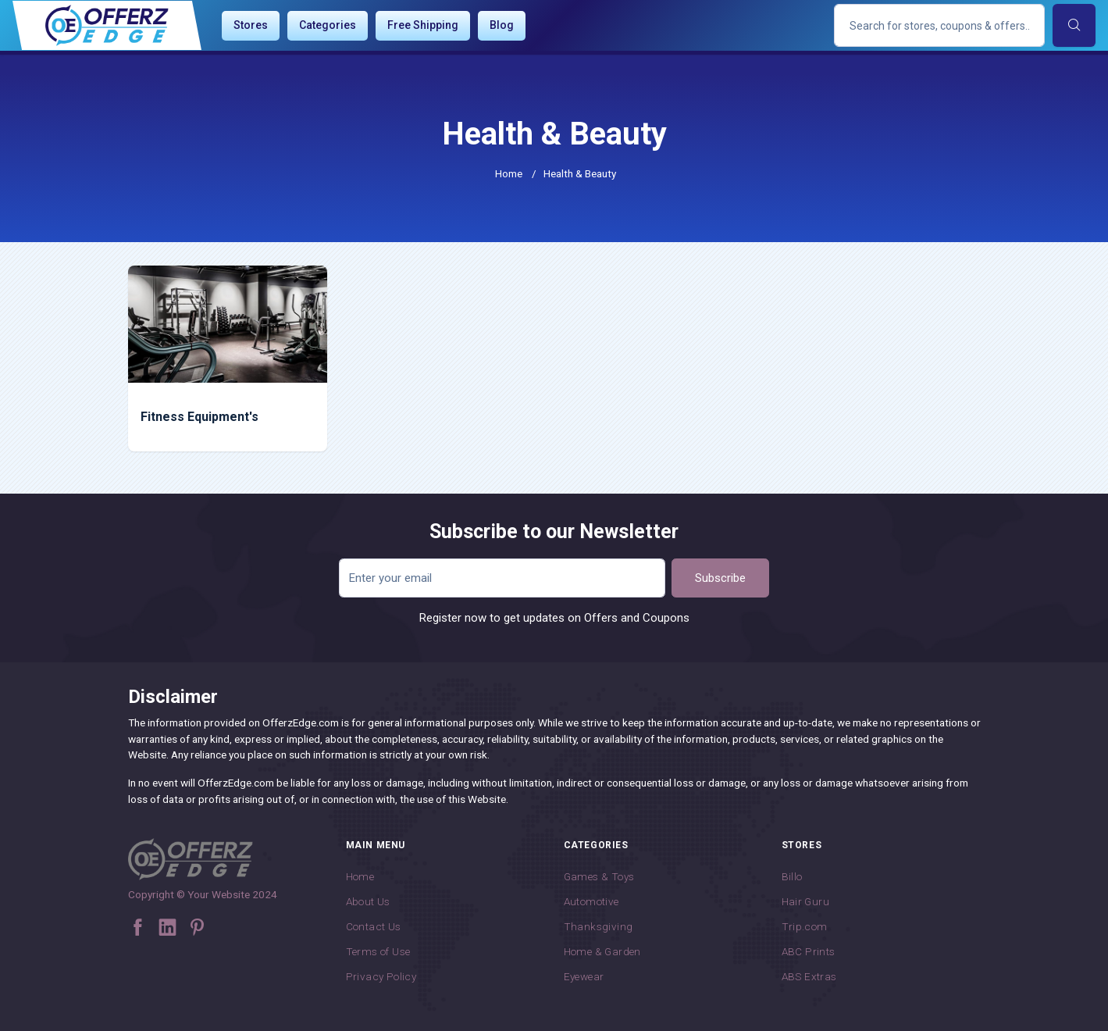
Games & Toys (599, 876)
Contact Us (373, 926)
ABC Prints (808, 951)
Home (508, 173)
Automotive (591, 901)
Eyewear (584, 976)
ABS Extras (809, 976)
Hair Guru (806, 901)
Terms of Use (378, 951)
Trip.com (805, 926)
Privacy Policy (381, 976)
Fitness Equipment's (199, 416)
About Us (368, 901)
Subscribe (720, 578)
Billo (792, 876)
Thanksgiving (598, 926)
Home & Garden (602, 951)
